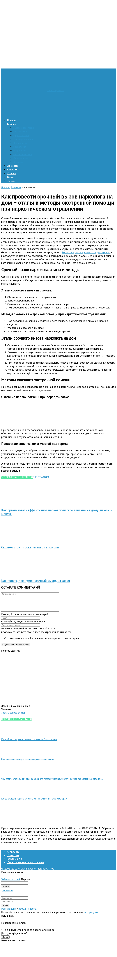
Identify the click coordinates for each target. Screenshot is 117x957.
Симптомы (12, 169)
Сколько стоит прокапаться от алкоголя (30, 547)
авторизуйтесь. (93, 915)
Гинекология (20, 131)
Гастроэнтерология (23, 128)
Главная (5, 187)
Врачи (10, 177)
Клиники (11, 173)
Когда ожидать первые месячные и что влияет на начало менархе (34, 802)
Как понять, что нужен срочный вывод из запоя (35, 581)
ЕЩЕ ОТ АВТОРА (41, 477)
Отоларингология (22, 154)
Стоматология (20, 158)
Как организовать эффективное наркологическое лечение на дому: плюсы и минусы (56, 512)
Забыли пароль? (10, 883)
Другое (11, 181)
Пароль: (25, 883)
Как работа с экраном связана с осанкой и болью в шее (29, 743)
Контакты (13, 859)
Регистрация (7, 894)
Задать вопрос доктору (14, 716)
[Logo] (24, 114)
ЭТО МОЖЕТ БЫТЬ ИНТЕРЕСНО (17, 477)
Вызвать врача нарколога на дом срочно (86, 252)
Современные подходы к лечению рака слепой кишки (27, 762)
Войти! (5, 890)
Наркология (19, 147)
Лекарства (12, 165)
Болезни (11, 124)
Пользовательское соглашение (25, 866)
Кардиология (20, 143)
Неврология (19, 150)
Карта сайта (14, 862)
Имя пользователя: (12, 875)
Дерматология (21, 135)
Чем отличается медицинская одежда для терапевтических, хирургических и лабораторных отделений (52, 782)
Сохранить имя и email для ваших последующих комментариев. (42, 642)
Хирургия (18, 162)
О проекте (13, 855)
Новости (11, 120)
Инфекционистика (23, 139)
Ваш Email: (7, 919)
